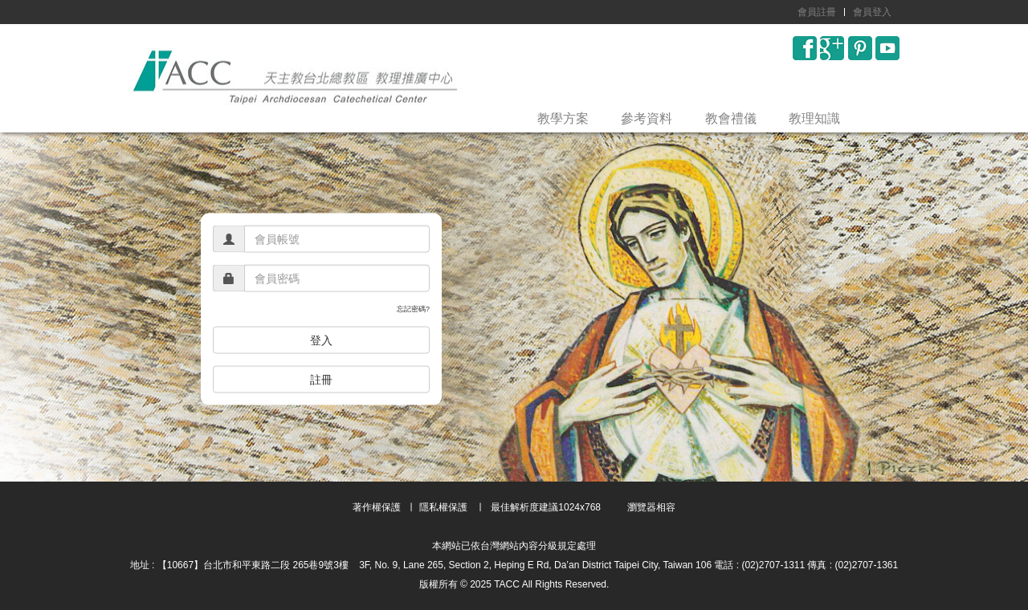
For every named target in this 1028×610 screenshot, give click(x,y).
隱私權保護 (443, 507)
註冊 (321, 378)
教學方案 (563, 118)
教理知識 (814, 118)
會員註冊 (817, 12)
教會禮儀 (731, 118)
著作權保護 (377, 507)
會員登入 (872, 12)
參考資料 (646, 118)
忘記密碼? (413, 309)
